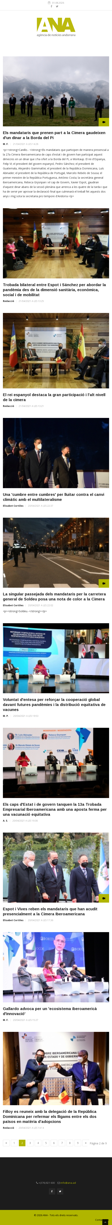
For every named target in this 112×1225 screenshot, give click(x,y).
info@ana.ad (68, 1182)
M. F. (6, 144)
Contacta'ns (102, 1220)
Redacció (8, 301)
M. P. (6, 716)
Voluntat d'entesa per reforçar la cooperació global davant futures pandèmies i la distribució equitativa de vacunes (54, 704)
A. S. (5, 820)
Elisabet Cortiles (13, 505)
